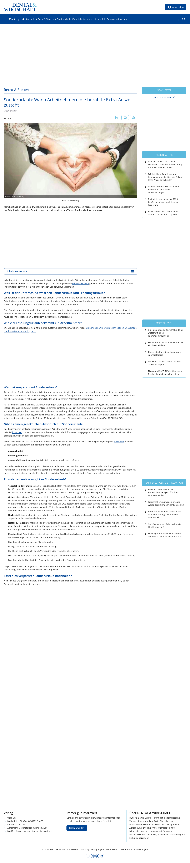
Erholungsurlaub (80, 283)
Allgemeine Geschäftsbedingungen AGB (27, 827)
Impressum (73, 849)
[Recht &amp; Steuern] (46, 19)
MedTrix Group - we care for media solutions (29, 831)
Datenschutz (112, 849)
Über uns (11, 817)
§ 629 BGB (17, 432)
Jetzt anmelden (76, 828)
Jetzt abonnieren (163, 97)
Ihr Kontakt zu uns (16, 824)
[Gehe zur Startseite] (28, 19)
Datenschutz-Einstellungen (134, 849)
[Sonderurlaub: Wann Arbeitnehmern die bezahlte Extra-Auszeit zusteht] (92, 19)
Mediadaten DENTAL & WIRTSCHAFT (25, 821)
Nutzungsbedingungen (92, 849)
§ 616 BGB (119, 441)
